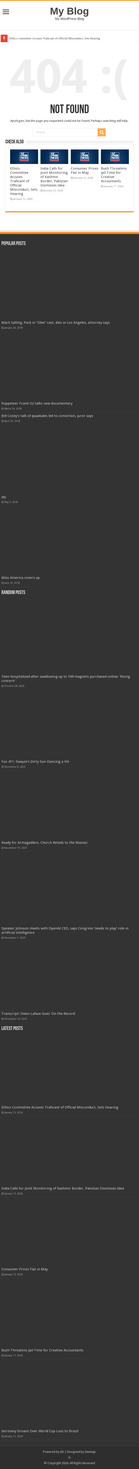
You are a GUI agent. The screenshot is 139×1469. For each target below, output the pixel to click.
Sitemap (90, 1452)
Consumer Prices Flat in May (84, 170)
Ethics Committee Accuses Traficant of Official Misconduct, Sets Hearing (54, 38)
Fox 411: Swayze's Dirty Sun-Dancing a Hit (35, 761)
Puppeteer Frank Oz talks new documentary (36, 403)
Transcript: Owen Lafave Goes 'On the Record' (38, 1014)
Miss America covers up (20, 578)
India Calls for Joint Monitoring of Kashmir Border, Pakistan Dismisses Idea (54, 176)
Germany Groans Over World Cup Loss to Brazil (39, 1431)
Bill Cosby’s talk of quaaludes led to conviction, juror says (47, 416)
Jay (3, 497)
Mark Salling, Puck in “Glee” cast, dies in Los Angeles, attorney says (55, 322)
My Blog (69, 11)
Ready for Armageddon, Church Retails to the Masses (44, 842)
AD (62, 1452)
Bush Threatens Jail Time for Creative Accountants (114, 174)
